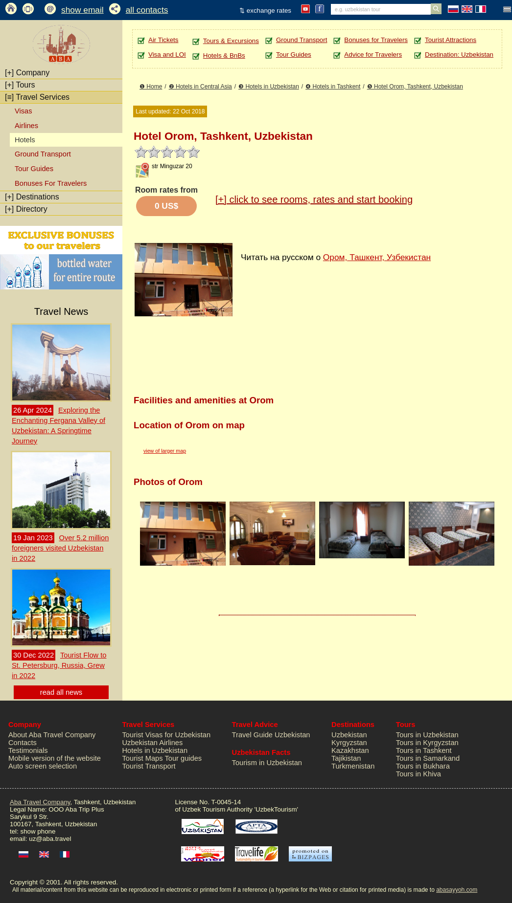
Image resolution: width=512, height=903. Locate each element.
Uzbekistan (349, 735)
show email (82, 10)
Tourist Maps (142, 758)
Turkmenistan (352, 766)
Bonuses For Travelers (51, 183)
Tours (20, 85)
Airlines (26, 126)
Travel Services (37, 97)
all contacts (147, 10)
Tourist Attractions (450, 40)
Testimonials (28, 750)
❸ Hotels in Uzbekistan (268, 86)
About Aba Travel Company (51, 735)
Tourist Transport (149, 766)
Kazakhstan (350, 750)
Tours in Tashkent (424, 750)
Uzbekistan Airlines (152, 743)
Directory (26, 209)
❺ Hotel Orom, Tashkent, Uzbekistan (415, 86)
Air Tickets (163, 40)
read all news (61, 692)
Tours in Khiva (418, 774)
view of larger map (164, 451)
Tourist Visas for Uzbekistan (166, 735)
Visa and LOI (167, 54)
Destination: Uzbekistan (459, 54)
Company (27, 72)
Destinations (32, 197)
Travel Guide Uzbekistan (271, 735)
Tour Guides (34, 169)
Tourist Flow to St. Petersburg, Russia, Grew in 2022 (59, 665)
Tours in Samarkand (428, 758)
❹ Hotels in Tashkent (332, 86)
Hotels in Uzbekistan (155, 750)
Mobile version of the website (54, 758)
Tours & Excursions (231, 40)
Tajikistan (346, 758)
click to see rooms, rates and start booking (314, 199)
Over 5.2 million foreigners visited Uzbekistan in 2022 (60, 548)
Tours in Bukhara (423, 766)
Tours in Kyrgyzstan (427, 743)
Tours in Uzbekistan (427, 735)
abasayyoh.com (456, 889)
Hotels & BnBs (224, 55)
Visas (23, 111)
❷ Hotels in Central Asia (200, 86)
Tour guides (183, 758)
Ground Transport (43, 154)
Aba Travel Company (40, 802)
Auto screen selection (42, 766)
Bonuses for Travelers (376, 40)
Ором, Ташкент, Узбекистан (377, 257)
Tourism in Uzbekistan (267, 763)
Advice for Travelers (373, 54)
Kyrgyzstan (349, 743)
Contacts (22, 743)
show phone (37, 831)
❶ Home (151, 86)
